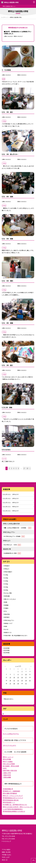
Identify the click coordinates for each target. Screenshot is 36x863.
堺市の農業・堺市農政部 (10, 793)
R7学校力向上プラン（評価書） (15, 536)
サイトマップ (7, 841)
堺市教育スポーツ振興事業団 (11, 791)
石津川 (5, 768)
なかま (6, 629)
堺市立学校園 (7, 759)
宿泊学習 (7, 614)
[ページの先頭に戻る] (33, 860)
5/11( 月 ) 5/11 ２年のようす (11, 498)
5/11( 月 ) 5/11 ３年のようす (11, 502)
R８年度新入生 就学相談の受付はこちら (15, 805)
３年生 (6, 581)
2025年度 (6, 650)
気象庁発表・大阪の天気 (10, 770)
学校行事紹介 (8, 572)
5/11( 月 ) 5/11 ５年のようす (11, 511)
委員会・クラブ (8, 623)
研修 (6, 626)
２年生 (6, 578)
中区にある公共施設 (9, 764)
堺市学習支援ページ (9, 802)
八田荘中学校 (7, 775)
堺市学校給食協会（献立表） (11, 800)
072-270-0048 (10, 836)
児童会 (6, 608)
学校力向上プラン (9, 620)
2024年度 (6, 653)
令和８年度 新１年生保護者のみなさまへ (16, 635)
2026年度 (6, 648)
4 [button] (13, 468)
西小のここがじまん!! (10, 599)
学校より (7, 569)
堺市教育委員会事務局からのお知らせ (14, 811)
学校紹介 (7, 566)
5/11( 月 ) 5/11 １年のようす (11, 494)
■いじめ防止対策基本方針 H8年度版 (18, 528)
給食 (6, 602)
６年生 (6, 590)
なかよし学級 (8, 593)
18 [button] (27, 468)
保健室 (6, 605)
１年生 (6, 575)
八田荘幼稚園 (7, 777)
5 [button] (16, 468)
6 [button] (18, 468)
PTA (6, 611)
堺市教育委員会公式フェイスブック (13, 798)
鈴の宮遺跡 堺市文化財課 (11, 766)
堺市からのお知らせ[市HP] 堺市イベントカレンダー (18, 807)
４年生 (6, 584)
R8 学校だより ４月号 (13, 545)
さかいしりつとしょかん (9, 745)
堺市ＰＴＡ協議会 (8, 761)
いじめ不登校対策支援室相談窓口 (13, 809)
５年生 (6, 587)
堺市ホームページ (8, 757)
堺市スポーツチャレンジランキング (13, 796)
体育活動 (7, 596)
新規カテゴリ (8, 632)
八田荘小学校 (7, 773)
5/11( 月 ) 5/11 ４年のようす (11, 506)
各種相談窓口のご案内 (13, 553)
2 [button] (9, 468)
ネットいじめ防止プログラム (11, 734)
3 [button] (11, 468)
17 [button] (24, 468)
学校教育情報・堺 (8, 789)
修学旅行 (7, 617)
